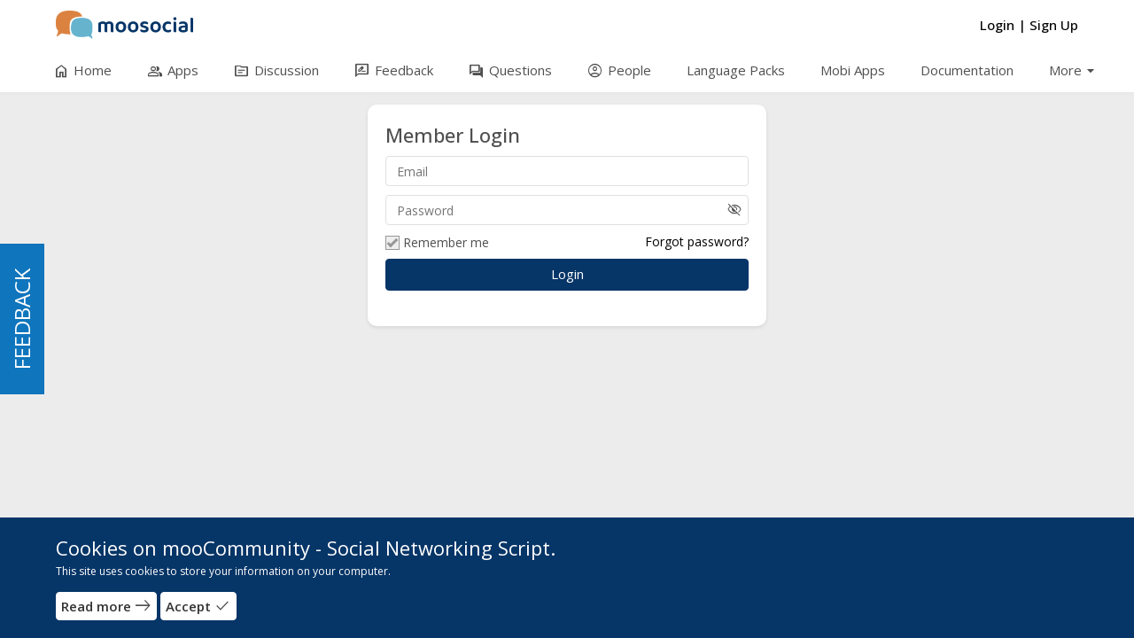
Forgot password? (697, 241)
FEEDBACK (21, 319)
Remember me (437, 243)
